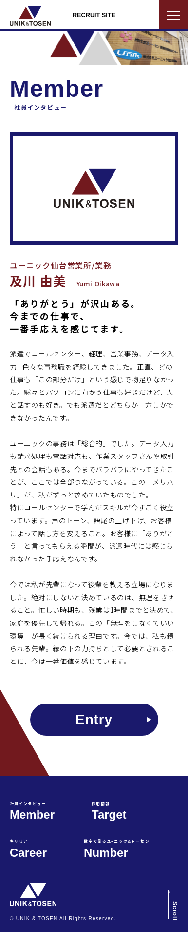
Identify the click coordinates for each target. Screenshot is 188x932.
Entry (94, 719)
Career (28, 849)
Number (117, 849)
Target (109, 812)
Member (32, 812)
